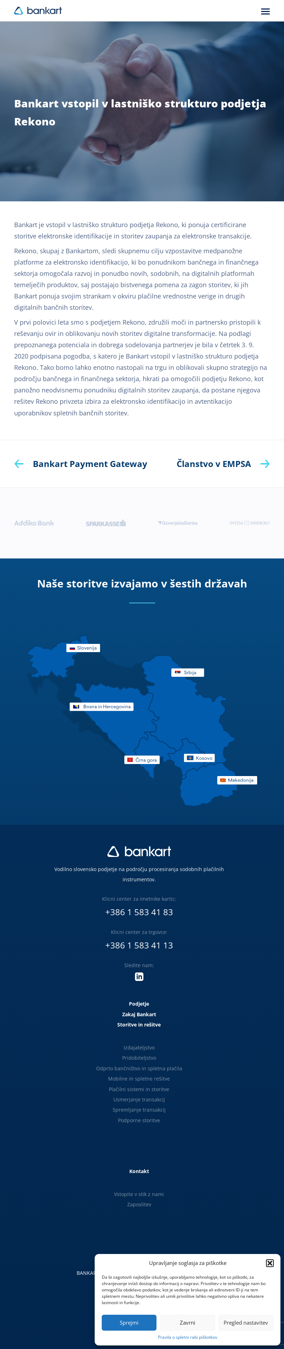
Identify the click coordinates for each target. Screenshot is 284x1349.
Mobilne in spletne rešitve (139, 1078)
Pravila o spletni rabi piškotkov (187, 1337)
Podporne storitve (139, 1120)
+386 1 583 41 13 (139, 945)
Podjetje (139, 1003)
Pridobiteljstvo (139, 1057)
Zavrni (187, 1322)
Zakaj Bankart (139, 1014)
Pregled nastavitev (246, 1322)
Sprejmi (129, 1322)
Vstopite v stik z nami (139, 1194)
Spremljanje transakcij (139, 1109)
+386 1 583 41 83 (139, 912)
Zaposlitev (139, 1204)
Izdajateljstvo (139, 1047)
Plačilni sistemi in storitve (139, 1089)
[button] (269, 1263)
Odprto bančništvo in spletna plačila (139, 1068)
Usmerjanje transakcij (139, 1099)
